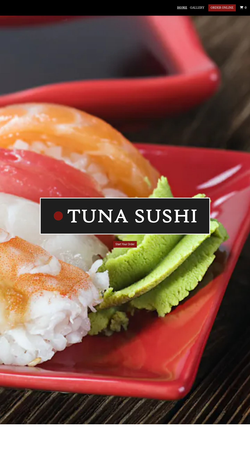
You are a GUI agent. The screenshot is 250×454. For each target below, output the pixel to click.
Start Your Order (125, 244)
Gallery (197, 8)
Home (182, 8)
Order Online (222, 8)
